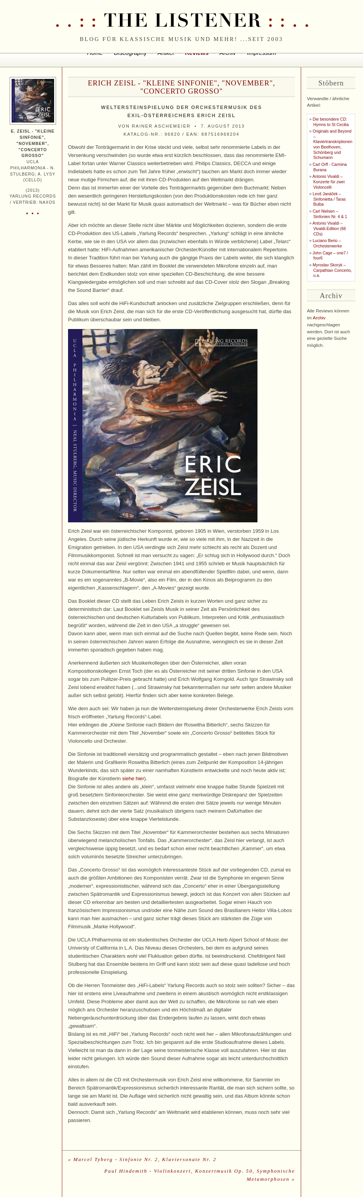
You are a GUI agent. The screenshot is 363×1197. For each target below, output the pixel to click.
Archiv (319, 318)
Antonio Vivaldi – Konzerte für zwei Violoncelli (328, 181)
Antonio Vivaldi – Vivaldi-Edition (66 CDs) (329, 228)
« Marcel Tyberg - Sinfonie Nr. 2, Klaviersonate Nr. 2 (142, 1159)
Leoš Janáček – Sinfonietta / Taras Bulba (329, 199)
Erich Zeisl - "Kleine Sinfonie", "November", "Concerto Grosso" (181, 87)
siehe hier (133, 778)
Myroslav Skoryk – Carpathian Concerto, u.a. (332, 270)
